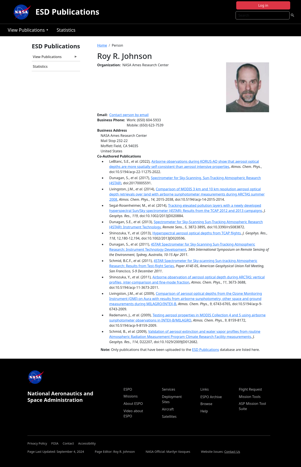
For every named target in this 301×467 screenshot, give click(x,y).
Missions (131, 396)
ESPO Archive (211, 396)
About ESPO (133, 403)
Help (204, 411)
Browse (206, 403)
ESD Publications (67, 11)
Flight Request (250, 389)
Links (204, 389)
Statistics (66, 30)
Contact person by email (129, 114)
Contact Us (232, 452)
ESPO (128, 389)
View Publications (27, 31)
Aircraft (168, 409)
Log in (263, 5)
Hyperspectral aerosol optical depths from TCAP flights (196, 233)
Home (102, 45)
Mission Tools (250, 396)
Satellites (169, 416)
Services (168, 389)
